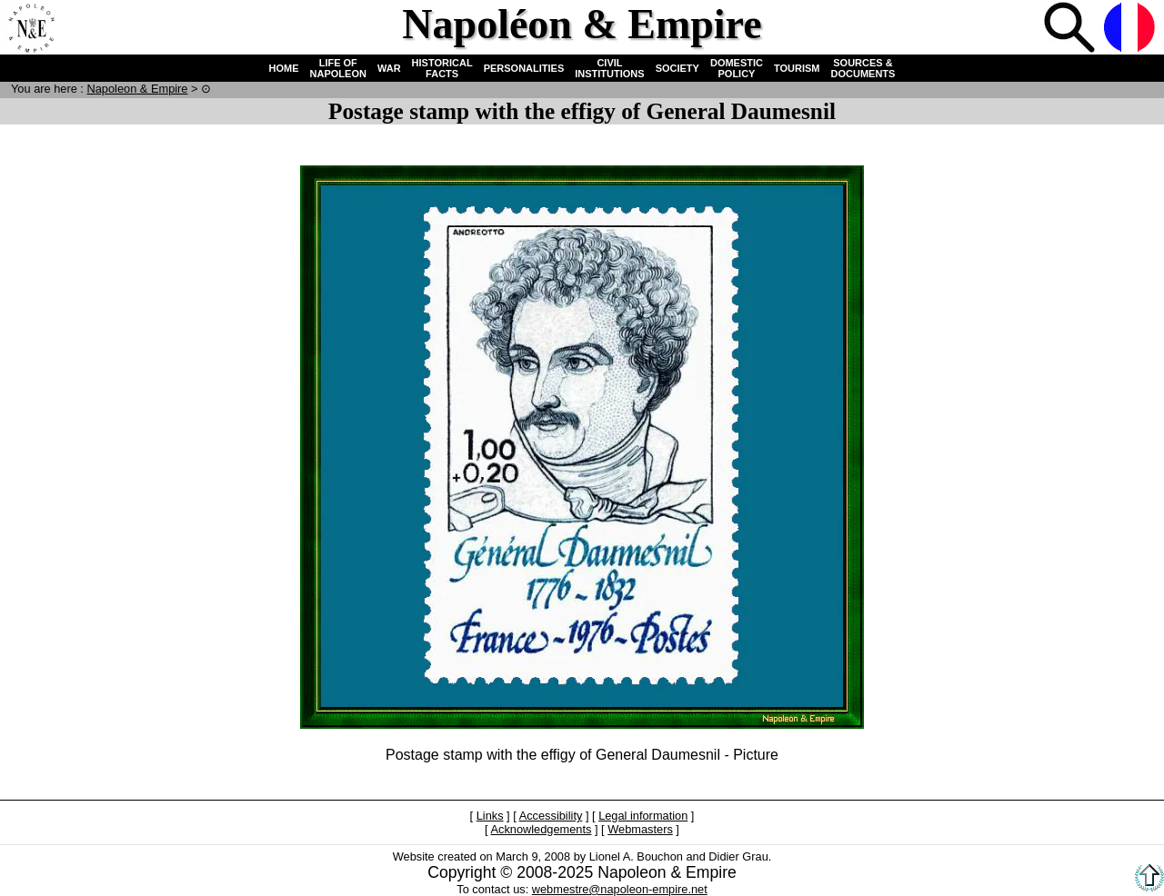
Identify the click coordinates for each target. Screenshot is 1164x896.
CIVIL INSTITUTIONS (609, 68)
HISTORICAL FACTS (442, 68)
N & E (136, 88)
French (1131, 29)
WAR (389, 68)
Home (31, 29)
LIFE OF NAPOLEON (338, 68)
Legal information (642, 815)
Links (490, 815)
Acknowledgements (540, 829)
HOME (284, 68)
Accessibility (551, 815)
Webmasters (640, 829)
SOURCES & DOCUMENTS (863, 68)
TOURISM (797, 68)
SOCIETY (677, 68)
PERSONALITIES (524, 68)
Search (1071, 29)
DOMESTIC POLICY (736, 68)
